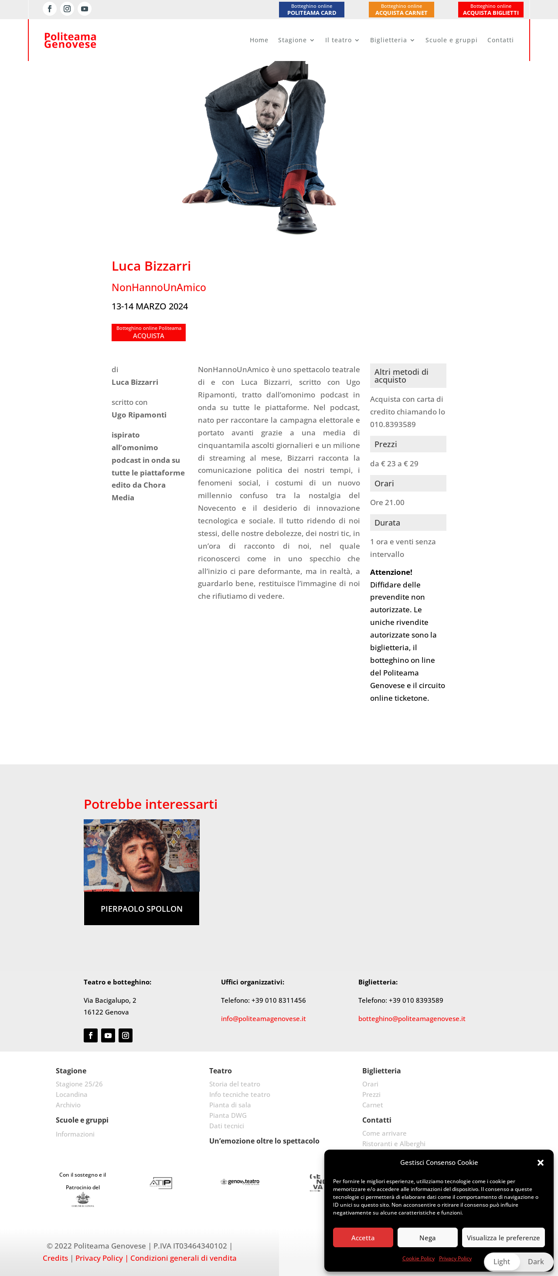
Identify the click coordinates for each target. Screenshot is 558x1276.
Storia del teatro (234, 1083)
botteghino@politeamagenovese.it (412, 1018)
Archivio (68, 1104)
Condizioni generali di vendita (183, 1258)
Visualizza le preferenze (503, 1237)
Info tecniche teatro (239, 1094)
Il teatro (338, 40)
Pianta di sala (230, 1104)
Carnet (372, 1104)
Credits (55, 1258)
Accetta (363, 1237)
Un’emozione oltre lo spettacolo (264, 1141)
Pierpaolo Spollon (142, 908)
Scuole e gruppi (451, 40)
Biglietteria (388, 40)
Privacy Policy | (102, 1258)
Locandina (72, 1094)
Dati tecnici (226, 1125)
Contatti (500, 40)
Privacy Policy (455, 1258)
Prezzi (371, 1094)
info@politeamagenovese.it (263, 1018)
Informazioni (75, 1134)
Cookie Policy (418, 1258)
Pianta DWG (228, 1115)
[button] (540, 1162)
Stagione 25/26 (79, 1083)
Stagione (292, 40)
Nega (427, 1237)
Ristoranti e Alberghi (393, 1143)
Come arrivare (384, 1133)
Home (259, 40)
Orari (370, 1083)
